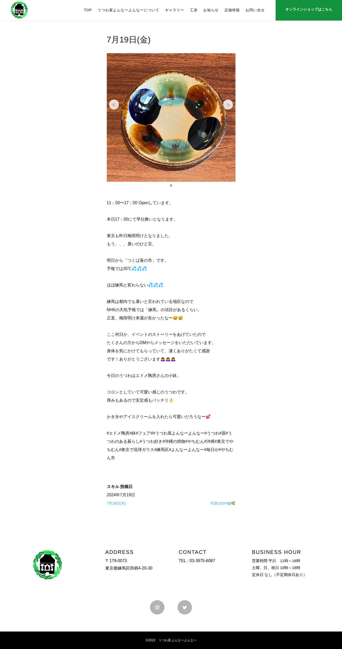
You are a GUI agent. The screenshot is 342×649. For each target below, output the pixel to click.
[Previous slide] (114, 105)
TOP (88, 10)
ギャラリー (174, 10)
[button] (171, 185)
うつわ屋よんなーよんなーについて (128, 10)
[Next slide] (228, 105)
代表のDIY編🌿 (223, 503)
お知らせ (211, 10)
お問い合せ (255, 10)
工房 (194, 10)
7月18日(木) (116, 503)
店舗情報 (232, 10)
